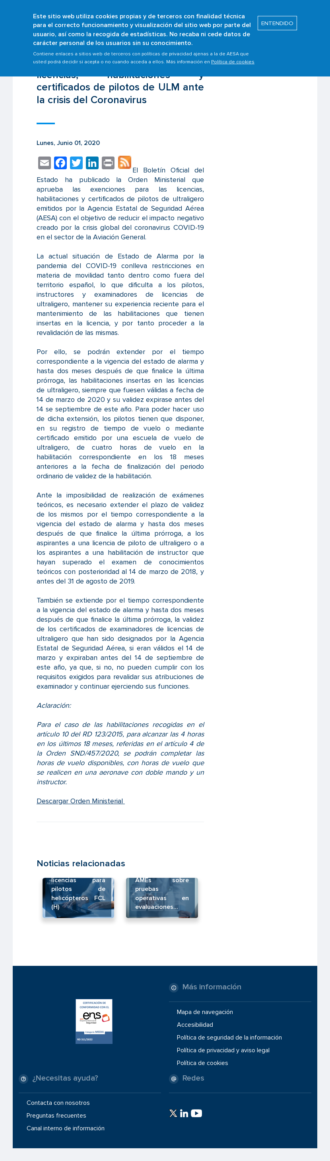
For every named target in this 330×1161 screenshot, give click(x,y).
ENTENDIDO (277, 19)
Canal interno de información (66, 1128)
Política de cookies (232, 58)
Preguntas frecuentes (56, 1116)
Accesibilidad (195, 1025)
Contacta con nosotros (58, 1103)
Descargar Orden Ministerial (81, 801)
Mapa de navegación (205, 1012)
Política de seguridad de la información (229, 1038)
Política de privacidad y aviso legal (223, 1050)
